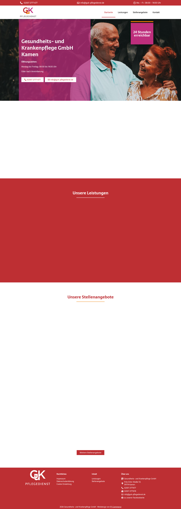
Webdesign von (109, 506)
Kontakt (156, 12)
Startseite (108, 12)
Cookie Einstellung (64, 484)
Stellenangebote (140, 12)
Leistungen (123, 12)
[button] (32, 84)
